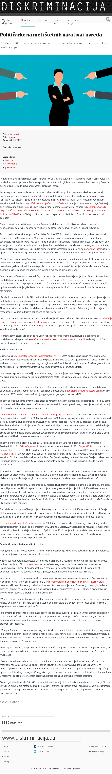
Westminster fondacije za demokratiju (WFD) (36, 356)
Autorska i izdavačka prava (97, 746)
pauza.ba (76, 768)
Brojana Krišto (86, 446)
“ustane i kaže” (94, 248)
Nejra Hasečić (14, 134)
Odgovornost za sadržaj (96, 751)
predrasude (10, 167)
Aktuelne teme (26, 22)
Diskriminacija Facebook (45, 746)
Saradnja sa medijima (72, 22)
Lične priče (56, 22)
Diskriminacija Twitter (44, 751)
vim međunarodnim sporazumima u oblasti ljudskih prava (75, 581)
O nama (5, 746)
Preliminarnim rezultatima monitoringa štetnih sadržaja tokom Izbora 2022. (40, 414)
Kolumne (43, 20)
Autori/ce (5, 757)
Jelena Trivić (9, 453)
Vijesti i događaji (7, 22)
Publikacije (5, 762)
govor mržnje (11, 163)
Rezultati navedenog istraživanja (16, 523)
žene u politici (11, 160)
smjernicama (33, 564)
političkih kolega (38, 322)
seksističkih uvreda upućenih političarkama (46, 203)
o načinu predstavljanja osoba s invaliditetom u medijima (59, 339)
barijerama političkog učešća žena (83, 390)
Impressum (6, 751)
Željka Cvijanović (28, 446)
